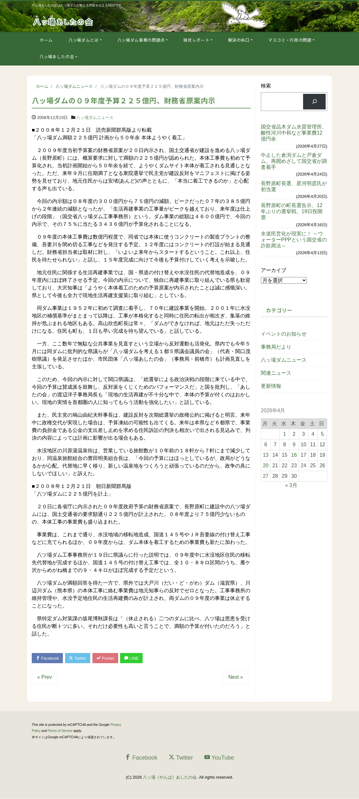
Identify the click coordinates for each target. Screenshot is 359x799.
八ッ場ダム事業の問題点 (141, 40)
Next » (235, 677)
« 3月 (291, 485)
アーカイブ (273, 270)
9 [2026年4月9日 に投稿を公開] (294, 444)
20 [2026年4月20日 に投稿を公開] (265, 465)
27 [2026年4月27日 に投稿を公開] (265, 476)
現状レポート (196, 40)
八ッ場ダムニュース (94, 117)
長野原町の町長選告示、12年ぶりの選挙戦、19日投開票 (291, 211)
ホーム (46, 40)
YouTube (219, 757)
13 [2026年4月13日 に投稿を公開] (265, 455)
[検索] (314, 101)
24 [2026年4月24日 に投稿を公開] (303, 465)
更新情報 (271, 386)
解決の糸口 (239, 40)
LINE (132, 658)
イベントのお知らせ (284, 334)
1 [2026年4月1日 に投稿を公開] (284, 434)
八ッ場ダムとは (83, 40)
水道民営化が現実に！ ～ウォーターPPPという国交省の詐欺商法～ (294, 239)
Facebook (47, 658)
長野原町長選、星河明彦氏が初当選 (294, 186)
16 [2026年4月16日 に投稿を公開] (294, 455)
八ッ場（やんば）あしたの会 (170, 777)
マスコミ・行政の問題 (290, 40)
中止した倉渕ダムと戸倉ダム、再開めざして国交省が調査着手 (294, 161)
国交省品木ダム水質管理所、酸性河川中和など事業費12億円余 (294, 133)
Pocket (106, 658)
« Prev (44, 677)
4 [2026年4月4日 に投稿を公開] (312, 434)
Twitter (78, 658)
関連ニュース (276, 373)
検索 (266, 85)
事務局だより (276, 347)
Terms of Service (60, 731)
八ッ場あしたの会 (56, 56)
